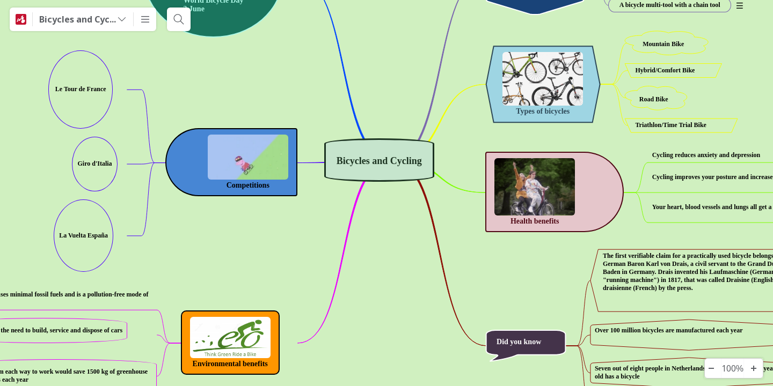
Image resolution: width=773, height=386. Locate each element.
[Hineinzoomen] (753, 368)
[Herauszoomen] (711, 368)
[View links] (120, 89)
